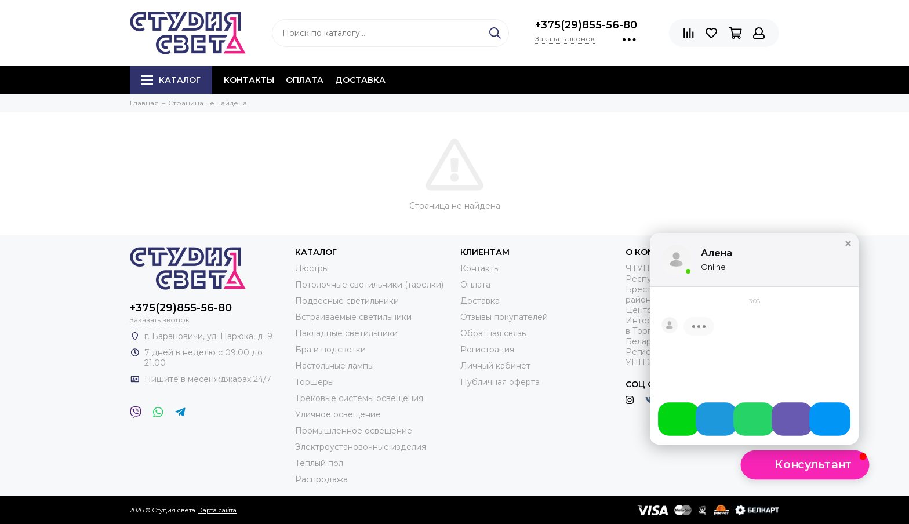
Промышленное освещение (353, 430)
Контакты (249, 80)
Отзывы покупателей (504, 317)
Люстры (312, 268)
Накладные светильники (346, 333)
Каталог (171, 80)
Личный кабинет (495, 366)
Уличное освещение (338, 414)
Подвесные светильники (347, 301)
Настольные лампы (334, 366)
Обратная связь (493, 333)
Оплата (304, 80)
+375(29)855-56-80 (586, 25)
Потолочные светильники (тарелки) (369, 284)
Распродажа (321, 479)
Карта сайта (217, 510)
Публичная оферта (500, 382)
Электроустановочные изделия (360, 447)
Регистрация (487, 349)
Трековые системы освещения (359, 398)
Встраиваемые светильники (353, 317)
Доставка (360, 80)
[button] (848, 254)
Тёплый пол (319, 463)
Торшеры (314, 382)
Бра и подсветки (330, 349)
